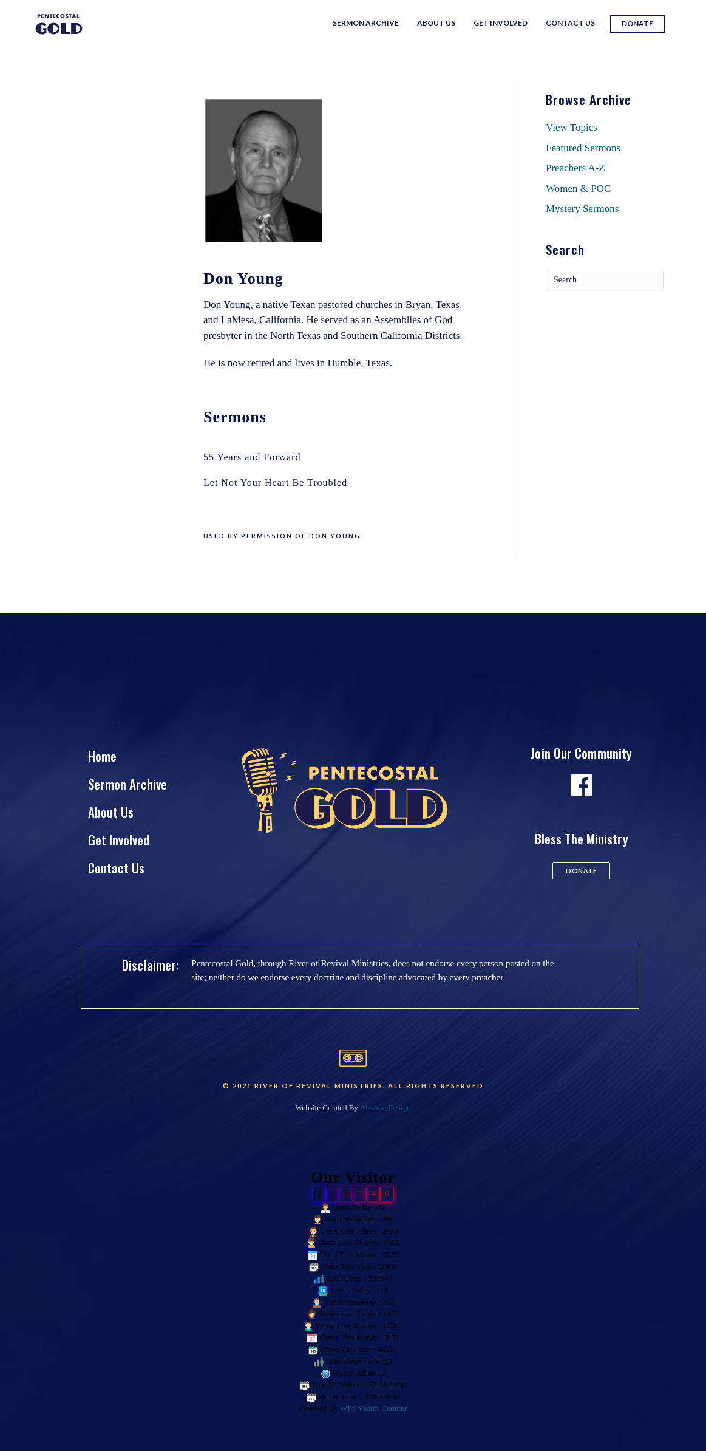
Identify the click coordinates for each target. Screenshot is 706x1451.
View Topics (571, 127)
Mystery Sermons (582, 208)
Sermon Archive (366, 22)
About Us (436, 22)
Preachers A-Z (575, 168)
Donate (637, 23)
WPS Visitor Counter (373, 1408)
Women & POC (578, 188)
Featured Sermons (583, 148)
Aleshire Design (385, 1107)
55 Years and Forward (251, 457)
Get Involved (500, 22)
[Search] (605, 280)
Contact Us (570, 22)
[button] (581, 870)
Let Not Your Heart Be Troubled (275, 482)
